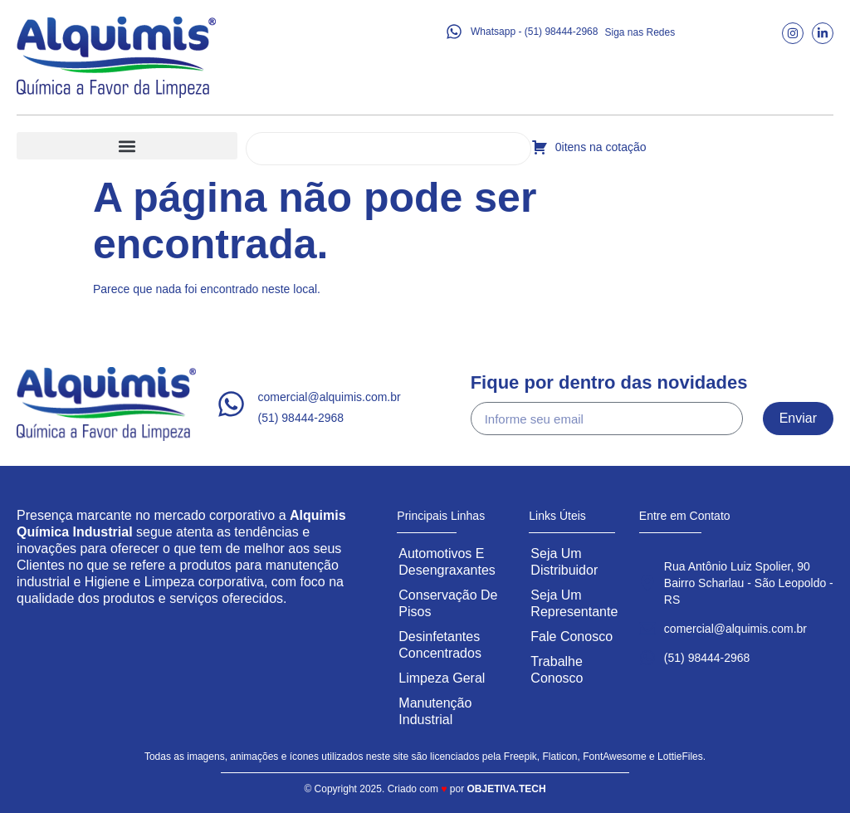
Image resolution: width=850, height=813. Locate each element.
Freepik (520, 756)
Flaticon (560, 756)
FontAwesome (614, 756)
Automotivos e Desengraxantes (447, 561)
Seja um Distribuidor (564, 561)
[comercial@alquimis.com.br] (231, 404)
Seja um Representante (574, 603)
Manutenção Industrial (434, 711)
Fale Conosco (571, 636)
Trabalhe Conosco (556, 669)
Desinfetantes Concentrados (439, 644)
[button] (127, 145)
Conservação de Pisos (447, 603)
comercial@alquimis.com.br (329, 397)
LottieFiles (680, 756)
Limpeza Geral (441, 678)
